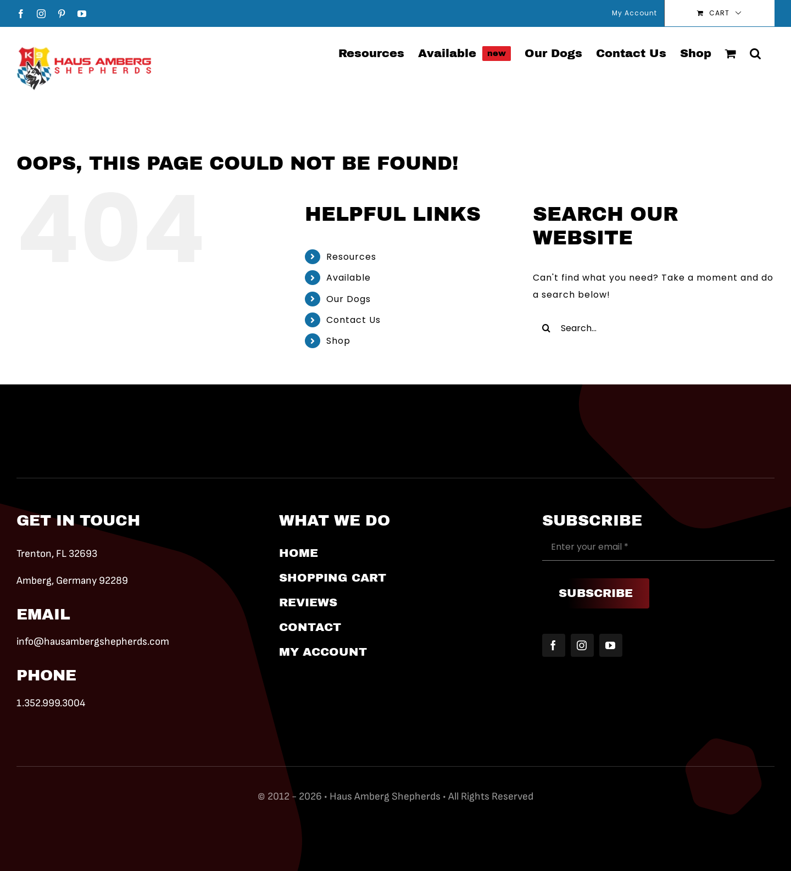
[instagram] (582, 645)
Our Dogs (348, 299)
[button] (755, 53)
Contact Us (353, 320)
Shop (338, 340)
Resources (351, 256)
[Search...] (654, 328)
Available (348, 277)
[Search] (546, 328)
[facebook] (553, 645)
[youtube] (610, 645)
